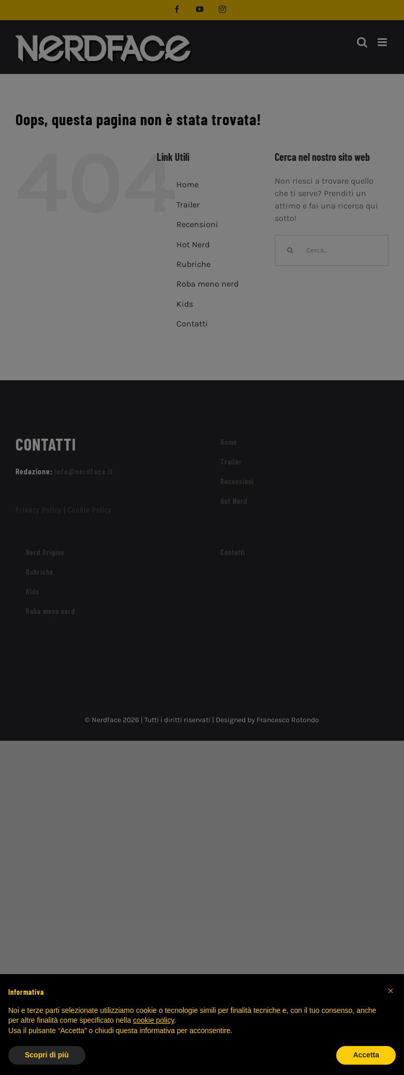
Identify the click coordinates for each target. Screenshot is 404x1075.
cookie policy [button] (153, 1020)
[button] (390, 990)
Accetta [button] (366, 1055)
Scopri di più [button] (47, 1055)
